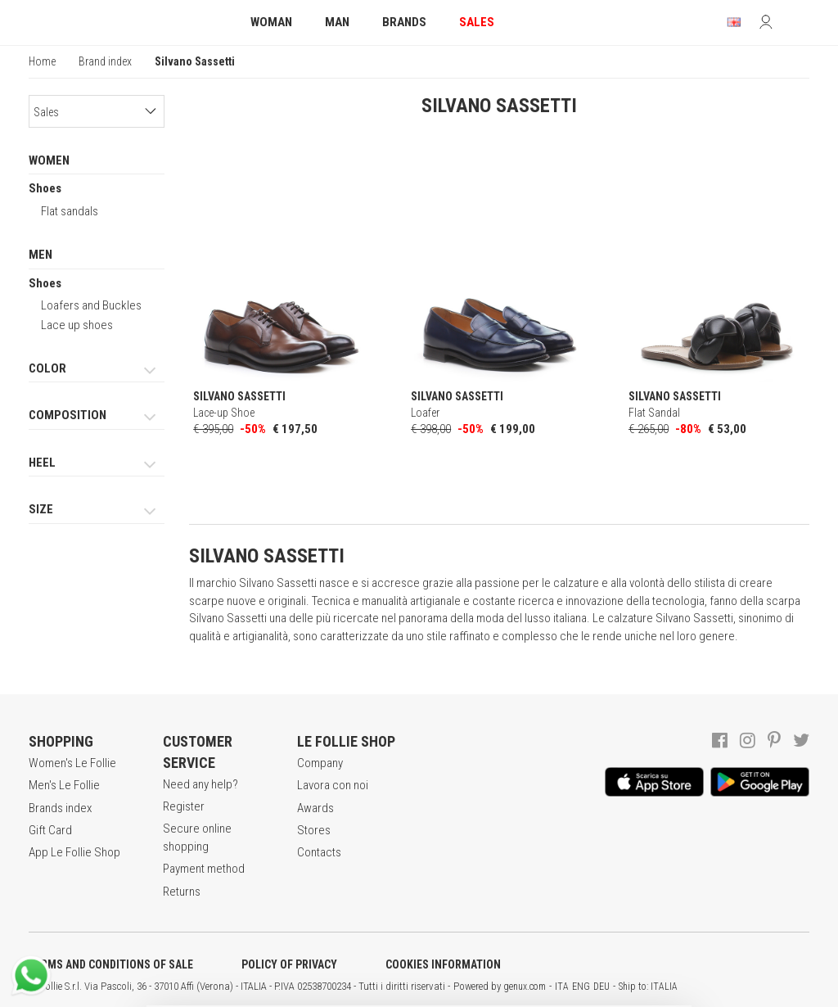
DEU (601, 986)
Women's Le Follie (72, 763)
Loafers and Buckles (91, 305)
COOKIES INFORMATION (443, 964)
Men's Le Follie (64, 785)
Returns (181, 891)
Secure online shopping (197, 837)
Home (42, 61)
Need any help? (200, 784)
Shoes (45, 188)
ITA (562, 986)
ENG (581, 986)
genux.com (524, 986)
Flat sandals (69, 211)
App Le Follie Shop (74, 852)
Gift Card (50, 830)
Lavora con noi (332, 785)
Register (184, 806)
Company (320, 763)
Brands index (60, 808)
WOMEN (49, 160)
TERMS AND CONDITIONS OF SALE (111, 964)
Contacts (319, 852)
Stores (314, 830)
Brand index (105, 61)
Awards (315, 808)
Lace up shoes (77, 325)
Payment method (204, 868)
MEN (40, 254)
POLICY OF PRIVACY (289, 964)
